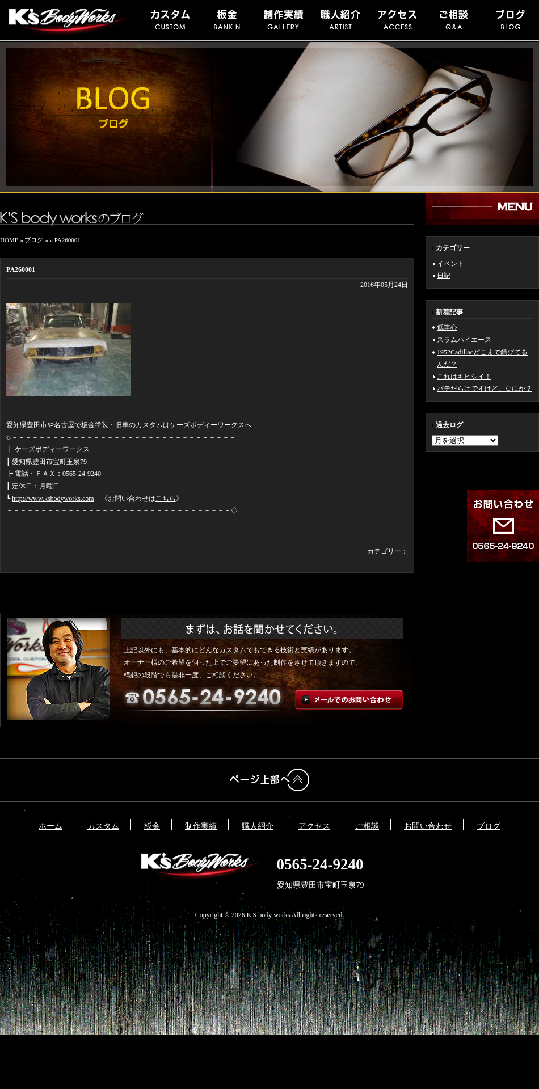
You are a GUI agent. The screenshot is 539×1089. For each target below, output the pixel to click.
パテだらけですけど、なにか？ (484, 388)
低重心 (447, 327)
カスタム (103, 826)
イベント (450, 264)
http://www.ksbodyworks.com (53, 499)
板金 (152, 826)
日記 (443, 276)
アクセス (314, 826)
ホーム (50, 826)
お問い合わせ (428, 826)
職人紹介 (257, 826)
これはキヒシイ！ (464, 377)
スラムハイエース (464, 340)
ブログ (33, 240)
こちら (165, 499)
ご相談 (367, 826)
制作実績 (201, 826)
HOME (9, 240)
